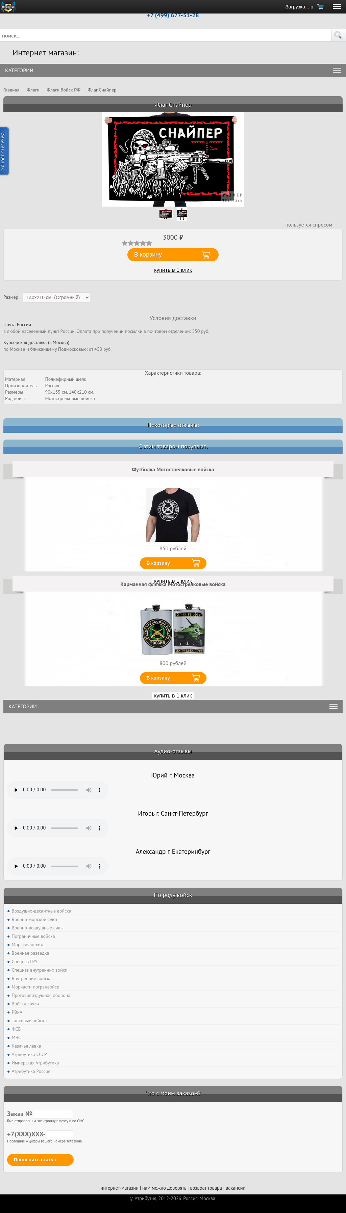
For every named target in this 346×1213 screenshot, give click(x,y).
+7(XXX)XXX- (40, 1134)
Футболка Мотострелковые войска (173, 469)
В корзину (158, 563)
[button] (338, 35)
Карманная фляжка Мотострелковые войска (172, 584)
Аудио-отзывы (173, 751)
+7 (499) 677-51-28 (173, 15)
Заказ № (40, 1113)
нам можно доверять (164, 1188)
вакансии (235, 1188)
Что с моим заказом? (173, 1093)
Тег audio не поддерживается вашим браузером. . (57, 790)
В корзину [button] (148, 254)
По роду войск (173, 895)
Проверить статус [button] (35, 1159)
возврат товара (206, 1188)
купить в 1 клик (173, 270)
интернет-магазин (120, 1188)
